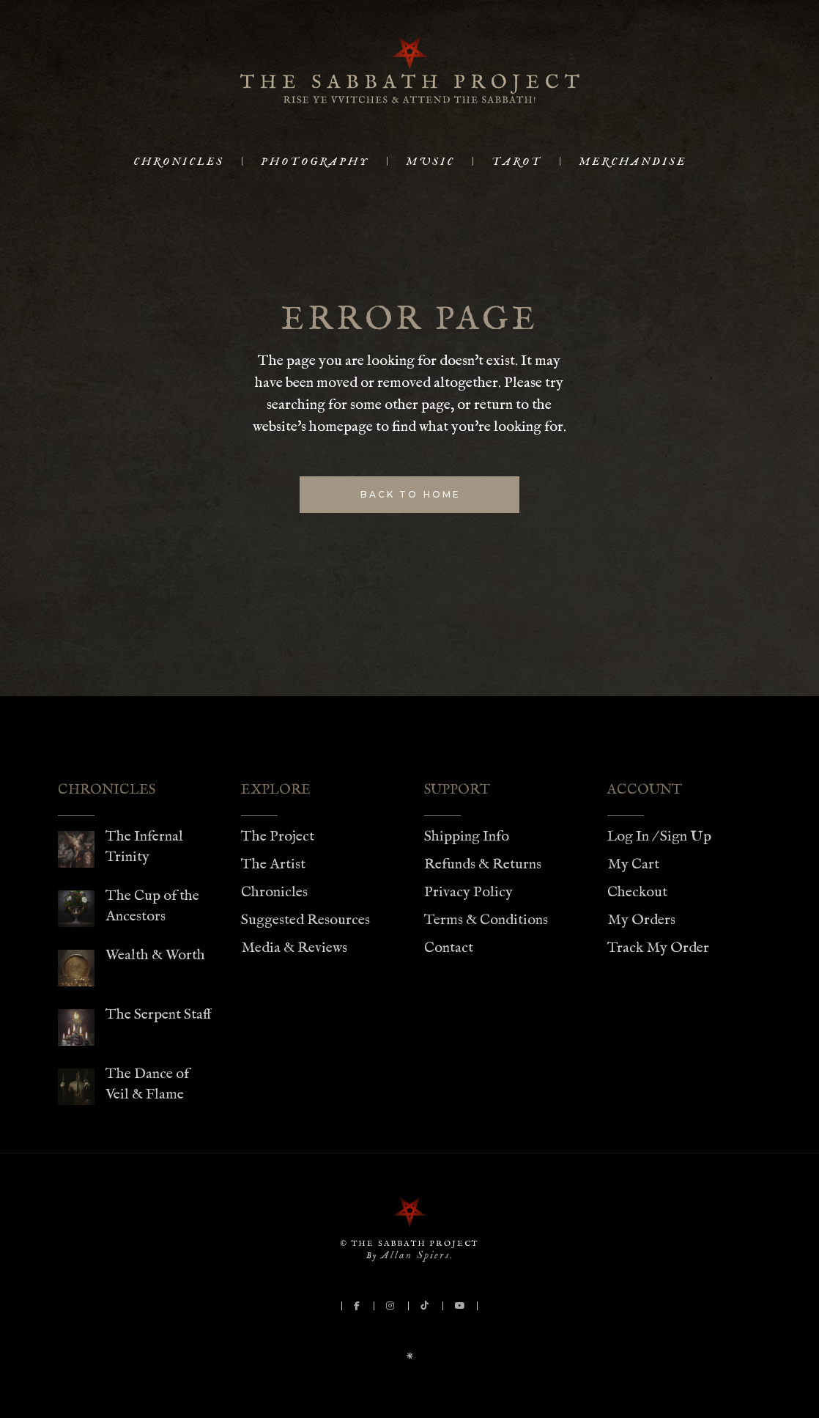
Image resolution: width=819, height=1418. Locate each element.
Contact (448, 948)
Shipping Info (466, 836)
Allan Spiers (415, 1255)
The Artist (273, 864)
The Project (277, 836)
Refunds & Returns (482, 864)
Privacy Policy (468, 892)
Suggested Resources (305, 920)
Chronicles (274, 892)
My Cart (633, 864)
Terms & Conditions (486, 920)
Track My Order (658, 948)
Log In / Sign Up (659, 836)
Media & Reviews (294, 948)
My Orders (641, 920)
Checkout (637, 892)
